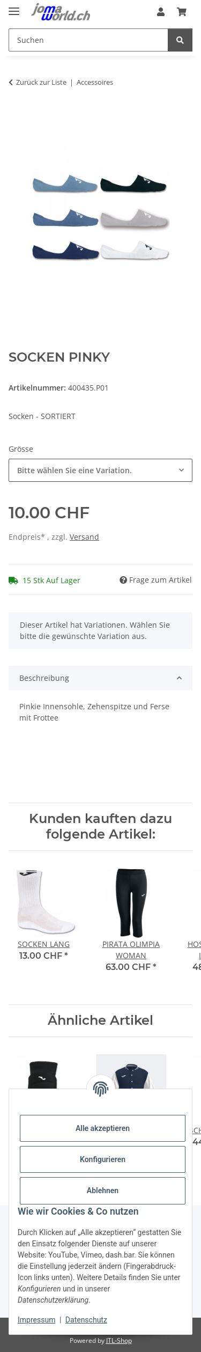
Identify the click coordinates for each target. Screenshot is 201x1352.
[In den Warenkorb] (17, 116)
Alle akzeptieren (103, 1128)
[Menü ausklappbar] (14, 6)
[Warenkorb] (181, 12)
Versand (84, 537)
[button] (160, 12)
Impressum (36, 1320)
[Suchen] (88, 40)
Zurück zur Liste (41, 82)
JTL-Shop (119, 1340)
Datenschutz (86, 1320)
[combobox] (100, 470)
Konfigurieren (102, 1159)
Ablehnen (102, 1190)
